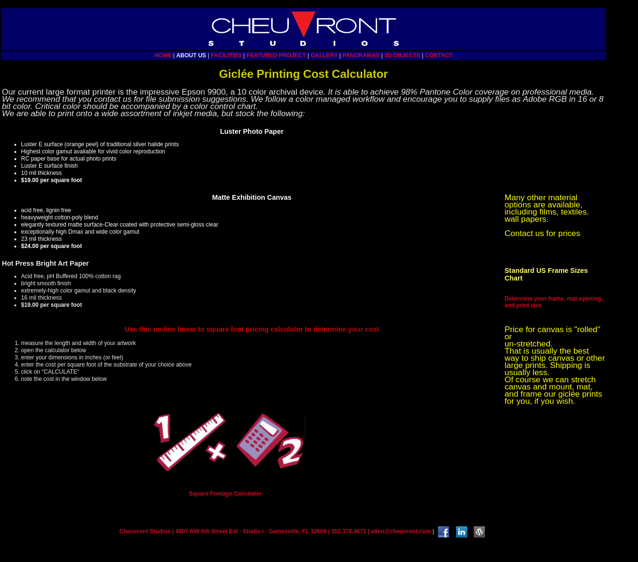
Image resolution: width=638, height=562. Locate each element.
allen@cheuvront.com (401, 531)
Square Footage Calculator (225, 493)
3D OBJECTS (402, 55)
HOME (163, 55)
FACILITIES (226, 55)
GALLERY (324, 55)
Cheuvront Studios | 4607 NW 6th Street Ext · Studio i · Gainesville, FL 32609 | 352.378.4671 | (245, 531)
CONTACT (439, 55)
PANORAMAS (361, 55)
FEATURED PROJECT (276, 55)
